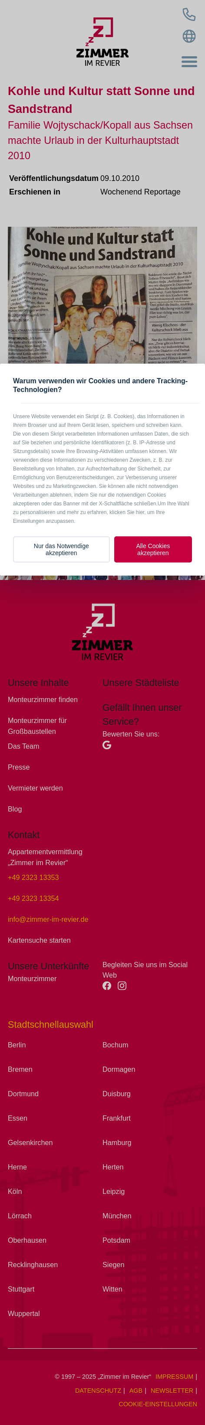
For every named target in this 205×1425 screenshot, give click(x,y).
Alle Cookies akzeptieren (153, 549)
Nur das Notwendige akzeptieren (61, 549)
